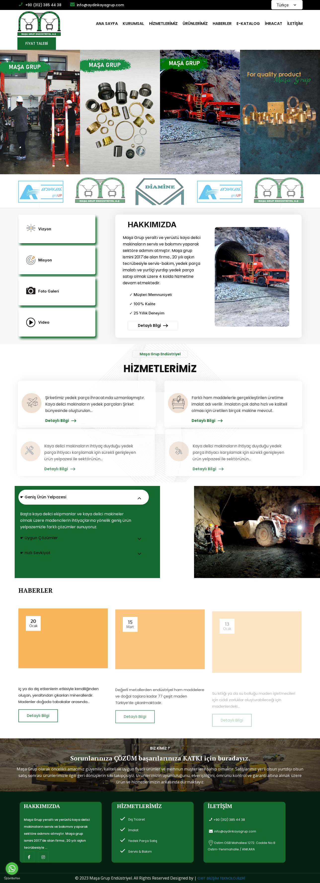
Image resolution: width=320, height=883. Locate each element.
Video (43, 322)
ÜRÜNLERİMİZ (195, 23)
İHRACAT (273, 23)
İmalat (133, 830)
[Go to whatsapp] (12, 868)
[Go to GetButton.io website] (12, 878)
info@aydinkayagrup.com (100, 4)
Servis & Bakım (140, 851)
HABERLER (222, 23)
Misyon (45, 260)
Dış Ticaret (136, 819)
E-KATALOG (248, 23)
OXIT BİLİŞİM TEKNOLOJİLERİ (221, 878)
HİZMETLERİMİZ (163, 23)
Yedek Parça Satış (142, 840)
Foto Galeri (48, 291)
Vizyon (44, 229)
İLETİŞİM (295, 23)
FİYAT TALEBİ (36, 43)
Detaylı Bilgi (153, 325)
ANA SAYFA (107, 23)
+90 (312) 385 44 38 (43, 4)
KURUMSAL (133, 23)
